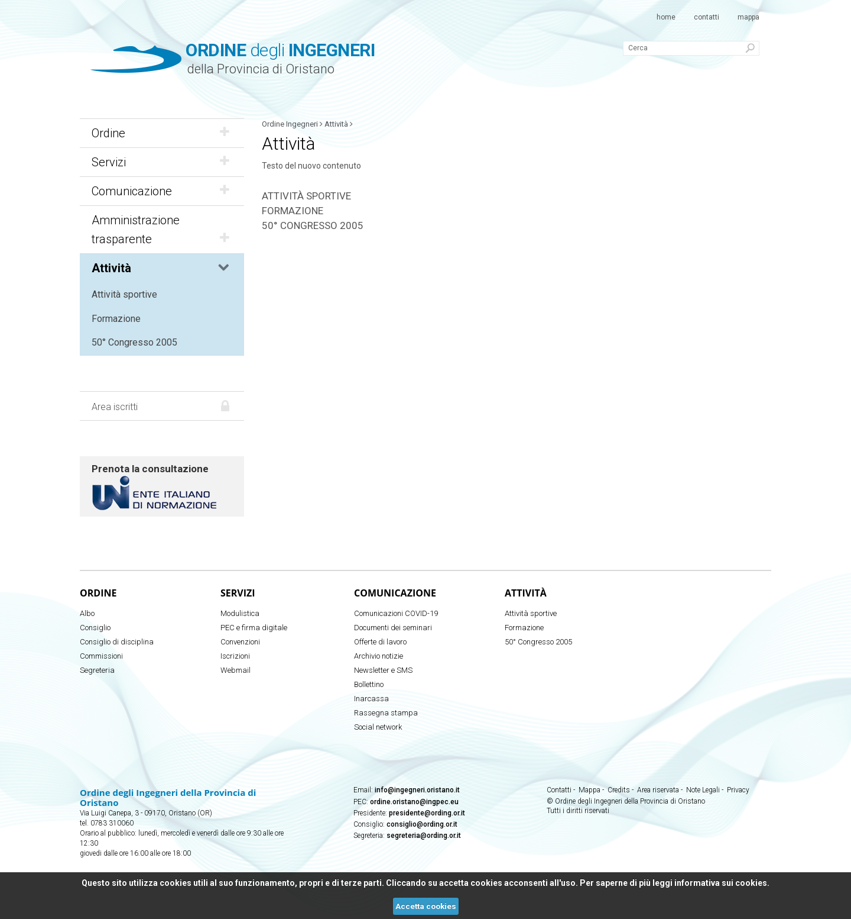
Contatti (706, 17)
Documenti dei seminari (393, 627)
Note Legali (703, 790)
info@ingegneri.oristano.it (417, 790)
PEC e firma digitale (253, 627)
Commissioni (101, 656)
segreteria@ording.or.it (423, 835)
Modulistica (239, 613)
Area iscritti (115, 406)
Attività (162, 268)
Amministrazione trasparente (162, 229)
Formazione (116, 318)
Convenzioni (240, 641)
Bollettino (369, 684)
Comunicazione (162, 191)
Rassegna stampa (386, 712)
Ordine (162, 133)
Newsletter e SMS (383, 670)
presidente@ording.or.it (427, 813)
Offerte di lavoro (380, 641)
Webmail (235, 670)
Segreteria (97, 670)
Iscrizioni (235, 656)
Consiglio (95, 627)
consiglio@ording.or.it (421, 824)
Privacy (738, 790)
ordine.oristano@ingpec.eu (414, 802)
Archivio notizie (378, 656)
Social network (378, 727)
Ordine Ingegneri (290, 124)
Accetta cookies (425, 906)
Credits (619, 790)
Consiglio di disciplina (117, 641)
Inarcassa (371, 698)
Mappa (748, 17)
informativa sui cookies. (721, 883)
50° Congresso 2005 (134, 342)
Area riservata (658, 790)
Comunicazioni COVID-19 (396, 613)
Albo (87, 613)
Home (666, 17)
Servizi (162, 162)
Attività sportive (124, 294)
